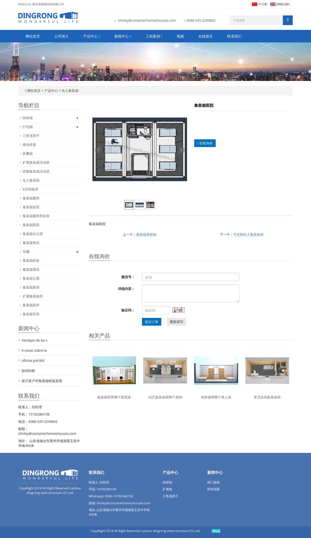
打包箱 (28, 126)
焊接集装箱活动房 (36, 171)
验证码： (128, 310)
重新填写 (176, 321)
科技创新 (213, 489)
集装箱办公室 (33, 233)
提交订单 (151, 321)
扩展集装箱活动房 (36, 162)
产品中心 (91, 36)
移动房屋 (29, 144)
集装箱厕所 (31, 198)
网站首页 (33, 36)
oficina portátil (33, 360)
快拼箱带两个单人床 (216, 397)
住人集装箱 (69, 90)
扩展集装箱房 (33, 296)
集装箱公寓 (31, 278)
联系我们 (234, 36)
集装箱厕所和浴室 (36, 216)
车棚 (26, 251)
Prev (99, 150)
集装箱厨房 (31, 287)
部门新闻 (213, 482)
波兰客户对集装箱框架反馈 (42, 380)
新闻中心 (122, 36)
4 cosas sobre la (34, 350)
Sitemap (206, 531)
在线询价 (205, 143)
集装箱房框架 (146, 234)
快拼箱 (28, 117)
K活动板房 (30, 189)
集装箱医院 (31, 224)
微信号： (128, 277)
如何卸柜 (28, 370)
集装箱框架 (31, 260)
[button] (99, 36)
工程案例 (154, 36)
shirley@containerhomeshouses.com (147, 20)
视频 (180, 36)
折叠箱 (28, 153)
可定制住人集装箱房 (248, 234)
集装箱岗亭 (31, 305)
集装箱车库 (31, 314)
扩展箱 (167, 489)
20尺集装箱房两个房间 (165, 397)
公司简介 (61, 36)
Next (181, 150)
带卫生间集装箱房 (267, 397)
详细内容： (126, 288)
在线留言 (205, 36)
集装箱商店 (31, 242)
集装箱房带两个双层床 (114, 397)
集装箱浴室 (31, 207)
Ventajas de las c (35, 340)
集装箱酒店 (31, 269)
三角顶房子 (31, 135)
